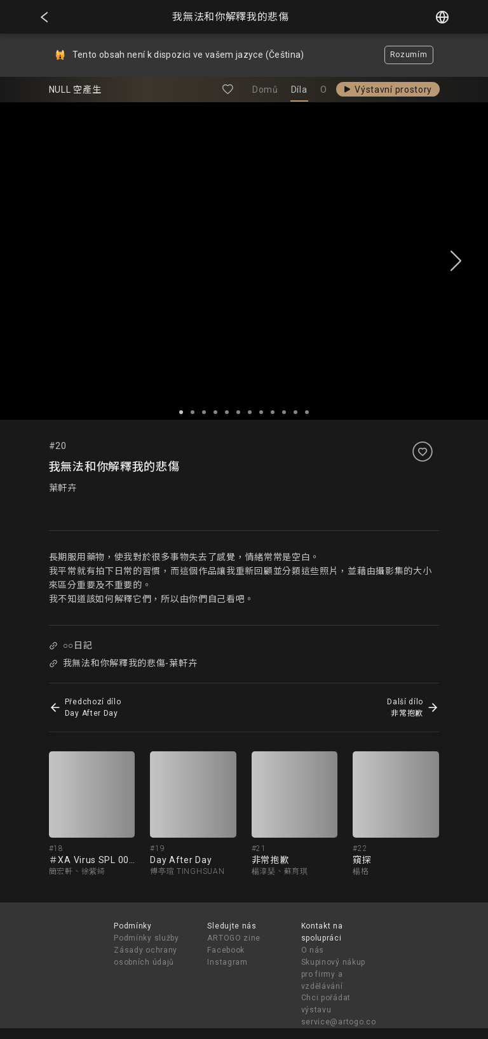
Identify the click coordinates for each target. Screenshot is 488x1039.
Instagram (227, 962)
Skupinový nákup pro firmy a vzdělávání (333, 974)
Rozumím (409, 54)
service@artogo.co (338, 1021)
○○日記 (70, 645)
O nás (313, 950)
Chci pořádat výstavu (326, 1003)
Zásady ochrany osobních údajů (145, 956)
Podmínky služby (146, 938)
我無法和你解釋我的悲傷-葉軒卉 (123, 663)
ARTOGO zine (234, 938)
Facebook (226, 950)
